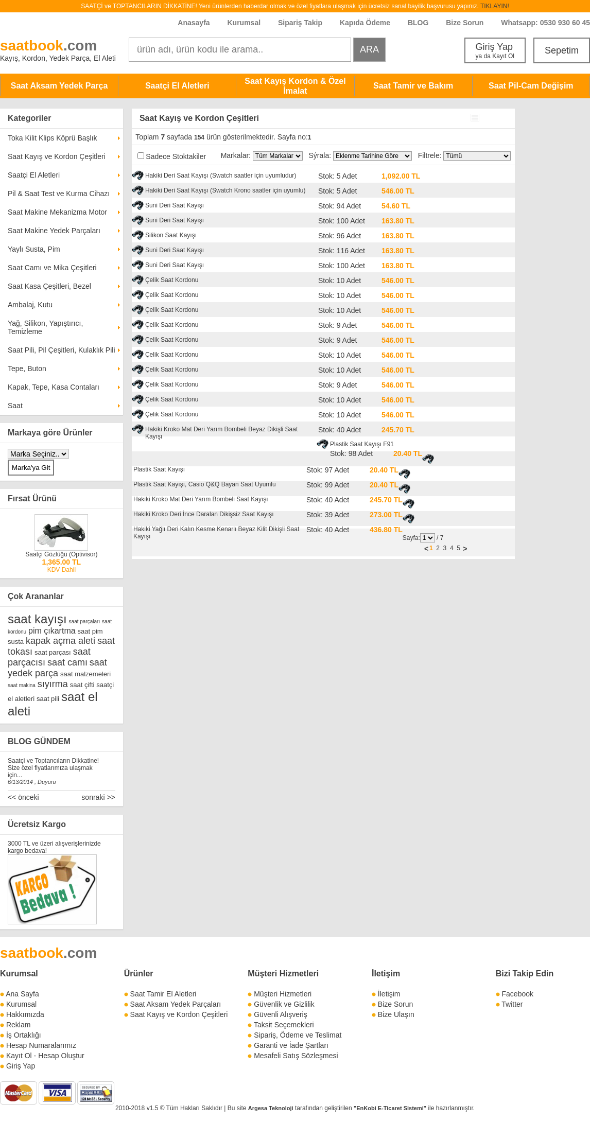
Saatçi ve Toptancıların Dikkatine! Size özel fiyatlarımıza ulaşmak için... (53, 768)
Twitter (512, 1004)
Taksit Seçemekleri (284, 1025)
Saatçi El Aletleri (177, 85)
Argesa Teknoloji (270, 1108)
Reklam (18, 1025)
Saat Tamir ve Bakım (413, 85)
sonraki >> (98, 797)
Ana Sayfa (22, 994)
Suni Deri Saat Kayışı (174, 205)
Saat (15, 405)
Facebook (517, 994)
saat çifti (82, 685)
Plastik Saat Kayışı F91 (362, 444)
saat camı (67, 662)
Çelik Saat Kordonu (171, 280)
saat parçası (52, 652)
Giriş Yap (495, 51)
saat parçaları (84, 621)
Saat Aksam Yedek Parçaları (175, 1004)
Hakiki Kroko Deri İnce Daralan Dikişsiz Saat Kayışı (203, 514)
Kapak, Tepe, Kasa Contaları (53, 387)
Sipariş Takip (301, 23)
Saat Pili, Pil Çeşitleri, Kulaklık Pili (61, 350)
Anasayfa (194, 23)
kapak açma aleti (60, 641)
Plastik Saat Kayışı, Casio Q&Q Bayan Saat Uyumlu (204, 484)
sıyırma (53, 684)
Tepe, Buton (27, 368)
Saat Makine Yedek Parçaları (54, 230)
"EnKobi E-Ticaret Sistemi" (390, 1108)
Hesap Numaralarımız (41, 1045)
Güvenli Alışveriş (280, 1014)
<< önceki (23, 797)
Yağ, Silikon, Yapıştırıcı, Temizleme (45, 327)
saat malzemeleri (85, 674)
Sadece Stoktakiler (176, 156)
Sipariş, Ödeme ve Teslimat (297, 1035)
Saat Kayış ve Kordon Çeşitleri (57, 156)
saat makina (22, 685)
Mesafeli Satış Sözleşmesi (296, 1055)
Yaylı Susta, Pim (34, 249)
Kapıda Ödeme (365, 23)
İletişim (386, 973)
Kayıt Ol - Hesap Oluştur (45, 1055)
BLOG (418, 23)
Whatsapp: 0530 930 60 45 (545, 23)
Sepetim (562, 50)
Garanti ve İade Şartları (291, 1045)
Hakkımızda (25, 1014)
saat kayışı (37, 619)
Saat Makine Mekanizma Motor (57, 212)
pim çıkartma (52, 630)
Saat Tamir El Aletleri (163, 994)
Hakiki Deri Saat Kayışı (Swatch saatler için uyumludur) (220, 175)
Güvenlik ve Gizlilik (284, 1004)
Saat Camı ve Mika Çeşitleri (52, 268)
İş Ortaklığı (23, 1035)
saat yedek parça (57, 667)
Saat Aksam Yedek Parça (59, 85)
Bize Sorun (464, 23)
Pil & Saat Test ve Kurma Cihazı (59, 193)
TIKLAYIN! (494, 6)
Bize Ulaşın (396, 1014)
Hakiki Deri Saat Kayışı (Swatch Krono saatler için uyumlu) (225, 190)
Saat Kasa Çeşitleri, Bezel (49, 286)
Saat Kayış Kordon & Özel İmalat (295, 86)
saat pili (48, 699)
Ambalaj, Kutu (30, 305)
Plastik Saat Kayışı (159, 469)
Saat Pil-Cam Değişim (531, 85)
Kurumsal (244, 23)
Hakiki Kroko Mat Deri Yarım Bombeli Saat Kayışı (200, 499)
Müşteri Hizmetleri (282, 994)
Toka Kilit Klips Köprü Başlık (52, 138)
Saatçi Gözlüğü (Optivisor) (61, 554)
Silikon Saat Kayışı (171, 235)
